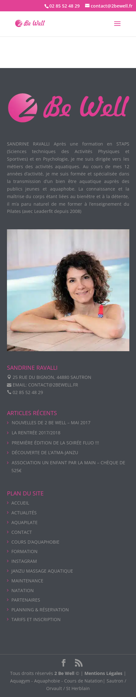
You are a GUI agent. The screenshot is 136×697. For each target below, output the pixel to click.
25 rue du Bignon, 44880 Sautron (52, 377)
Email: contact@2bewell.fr (45, 385)
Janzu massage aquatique (42, 571)
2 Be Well (64, 673)
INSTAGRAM (24, 561)
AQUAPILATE (24, 522)
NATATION (22, 590)
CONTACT (21, 532)
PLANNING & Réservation (40, 610)
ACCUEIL (20, 503)
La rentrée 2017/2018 (36, 433)
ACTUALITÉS (24, 513)
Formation (24, 551)
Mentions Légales (103, 673)
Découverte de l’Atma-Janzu (45, 452)
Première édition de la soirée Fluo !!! (55, 443)
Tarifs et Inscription (36, 619)
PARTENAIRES (25, 600)
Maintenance (27, 581)
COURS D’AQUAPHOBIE (35, 542)
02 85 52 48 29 (64, 6)
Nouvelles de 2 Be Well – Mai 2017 (51, 423)
